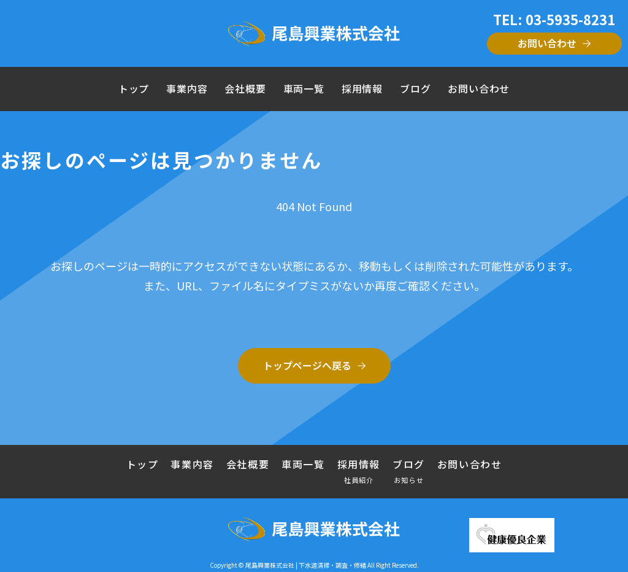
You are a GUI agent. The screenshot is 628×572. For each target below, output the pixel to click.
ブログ (415, 89)
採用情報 (362, 89)
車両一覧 (303, 89)
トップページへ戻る (307, 365)
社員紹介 (359, 480)
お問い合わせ (547, 43)
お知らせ (409, 480)
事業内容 (186, 89)
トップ (133, 89)
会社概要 (245, 89)
